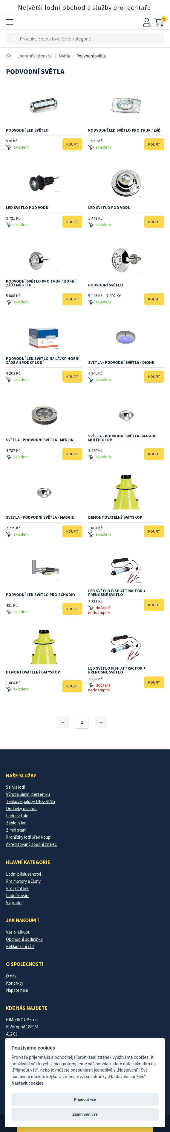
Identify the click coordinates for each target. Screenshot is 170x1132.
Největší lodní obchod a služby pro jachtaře (84, 7)
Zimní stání (16, 830)
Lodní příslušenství (34, 56)
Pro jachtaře (17, 888)
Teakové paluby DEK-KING (30, 801)
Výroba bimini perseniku (28, 794)
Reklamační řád (20, 946)
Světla (64, 56)
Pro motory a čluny (23, 881)
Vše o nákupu (18, 932)
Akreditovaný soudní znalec (31, 844)
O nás (11, 976)
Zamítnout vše (84, 1114)
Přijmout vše (85, 1099)
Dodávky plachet (21, 808)
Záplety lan (16, 823)
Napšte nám (17, 990)
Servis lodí (15, 787)
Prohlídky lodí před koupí (28, 837)
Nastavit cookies (27, 1083)
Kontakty (14, 983)
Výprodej (14, 902)
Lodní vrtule (17, 815)
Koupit (72, 144)
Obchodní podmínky (24, 939)
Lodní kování (17, 895)
